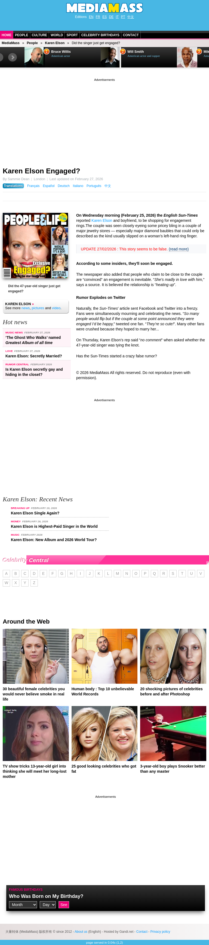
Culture (39, 35)
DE (111, 17)
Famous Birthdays (26, 890)
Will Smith (135, 52)
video (56, 308)
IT (117, 17)
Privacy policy (160, 932)
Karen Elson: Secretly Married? (33, 356)
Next (12, 57)
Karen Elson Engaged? (41, 171)
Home (6, 35)
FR (98, 17)
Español (48, 186)
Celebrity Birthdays (100, 35)
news (25, 308)
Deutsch (64, 186)
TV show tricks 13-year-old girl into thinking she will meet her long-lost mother (34, 771)
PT (123, 17)
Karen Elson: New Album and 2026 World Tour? (54, 540)
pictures (38, 308)
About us (81, 932)
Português (94, 186)
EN (91, 17)
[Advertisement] (104, 120)
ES (104, 17)
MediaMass (11, 43)
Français (33, 186)
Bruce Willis (61, 52)
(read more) (179, 249)
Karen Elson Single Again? (35, 513)
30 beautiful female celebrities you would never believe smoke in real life (34, 694)
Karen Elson (54, 43)
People (21, 35)
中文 (130, 17)
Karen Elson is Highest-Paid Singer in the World (54, 526)
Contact (131, 35)
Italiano (78, 186)
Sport (72, 35)
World (57, 35)
